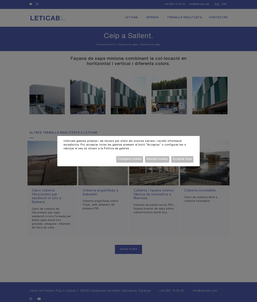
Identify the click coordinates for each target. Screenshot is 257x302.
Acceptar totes (182, 159)
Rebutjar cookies (157, 159)
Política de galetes (116, 149)
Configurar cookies (130, 159)
